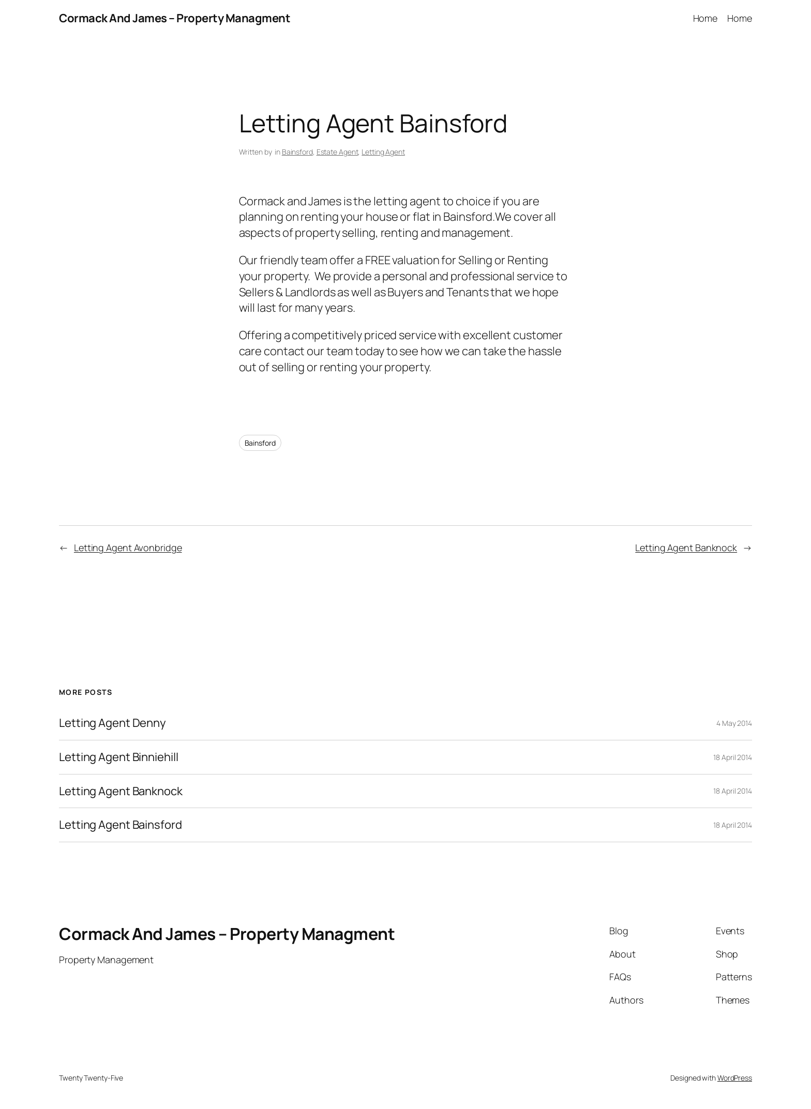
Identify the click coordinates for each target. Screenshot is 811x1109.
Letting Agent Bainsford (120, 824)
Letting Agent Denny (112, 723)
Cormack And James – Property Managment (174, 18)
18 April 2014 (732, 757)
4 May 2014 (734, 723)
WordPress (734, 1078)
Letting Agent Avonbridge (128, 547)
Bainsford (297, 152)
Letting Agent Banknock (686, 547)
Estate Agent (337, 152)
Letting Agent (383, 152)
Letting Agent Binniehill (118, 757)
